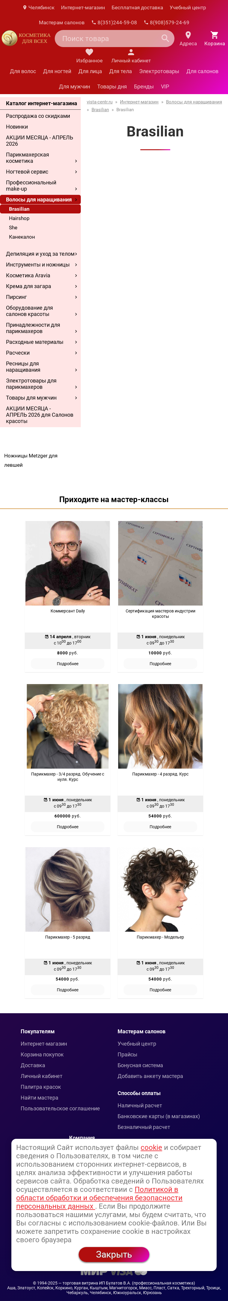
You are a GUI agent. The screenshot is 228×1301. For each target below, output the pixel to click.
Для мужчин (74, 86)
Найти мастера (39, 1097)
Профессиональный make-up (31, 185)
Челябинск (38, 7)
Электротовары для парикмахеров (31, 383)
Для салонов (202, 71)
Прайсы (127, 1054)
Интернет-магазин (83, 7)
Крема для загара (28, 286)
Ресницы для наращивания (23, 366)
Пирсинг (16, 297)
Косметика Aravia (28, 275)
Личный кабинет (42, 1076)
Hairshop (19, 218)
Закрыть (114, 1254)
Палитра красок (41, 1087)
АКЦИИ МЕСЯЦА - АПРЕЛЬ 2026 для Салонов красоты (39, 414)
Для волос (23, 71)
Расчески (18, 353)
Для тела (120, 71)
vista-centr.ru (100, 102)
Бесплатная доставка (137, 7)
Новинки (17, 127)
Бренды (144, 86)
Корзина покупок (42, 1054)
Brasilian (19, 209)
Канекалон (22, 237)
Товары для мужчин (31, 397)
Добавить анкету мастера (150, 1076)
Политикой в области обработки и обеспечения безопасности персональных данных (99, 1197)
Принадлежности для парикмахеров (33, 328)
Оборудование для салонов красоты (29, 311)
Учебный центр (188, 7)
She (13, 228)
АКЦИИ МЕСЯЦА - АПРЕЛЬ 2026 (39, 140)
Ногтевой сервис (27, 171)
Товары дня (112, 86)
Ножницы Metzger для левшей (30, 460)
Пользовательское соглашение (60, 1108)
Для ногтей (57, 71)
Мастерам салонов (62, 22)
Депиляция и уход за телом (40, 254)
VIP (165, 86)
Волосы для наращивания (39, 199)
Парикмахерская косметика (27, 157)
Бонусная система (140, 1065)
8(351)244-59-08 (114, 22)
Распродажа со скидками (38, 116)
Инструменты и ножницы (38, 264)
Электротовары (159, 71)
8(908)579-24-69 (166, 22)
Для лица (90, 71)
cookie (151, 1147)
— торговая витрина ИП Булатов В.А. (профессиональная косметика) (126, 1283)
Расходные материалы (34, 342)
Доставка (33, 1065)
